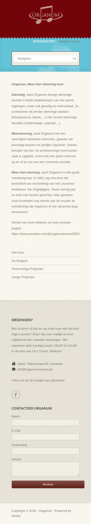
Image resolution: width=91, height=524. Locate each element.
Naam (16, 416)
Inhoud (16, 459)
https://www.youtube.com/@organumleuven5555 (46, 234)
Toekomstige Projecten (28, 269)
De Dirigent (19, 261)
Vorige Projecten (23, 277)
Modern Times (69, 41)
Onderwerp (19, 445)
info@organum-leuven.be (35, 369)
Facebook (16, 394)
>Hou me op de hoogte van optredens (38, 380)
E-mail (16, 430)
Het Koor (18, 252)
